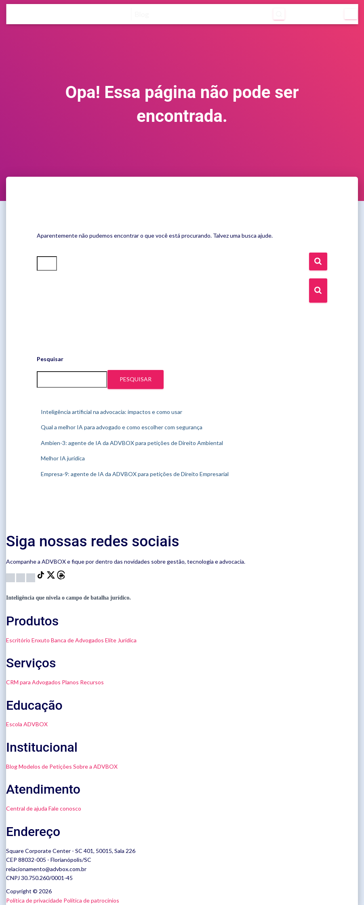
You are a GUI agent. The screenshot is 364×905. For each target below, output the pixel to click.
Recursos (92, 682)
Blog (11, 766)
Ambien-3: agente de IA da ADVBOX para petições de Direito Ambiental (132, 442)
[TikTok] (41, 577)
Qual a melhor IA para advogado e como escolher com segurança (121, 427)
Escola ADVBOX (27, 724)
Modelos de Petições (45, 766)
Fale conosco (64, 808)
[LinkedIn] (31, 577)
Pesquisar (50, 358)
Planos (70, 682)
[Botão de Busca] (318, 290)
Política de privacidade (34, 900)
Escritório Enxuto (28, 640)
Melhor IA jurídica (63, 458)
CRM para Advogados (33, 682)
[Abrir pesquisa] (279, 14)
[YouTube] (21, 577)
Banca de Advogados (77, 640)
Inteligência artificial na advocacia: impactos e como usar (111, 411)
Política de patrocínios (91, 900)
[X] (51, 577)
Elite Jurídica (121, 640)
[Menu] (351, 14)
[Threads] (61, 577)
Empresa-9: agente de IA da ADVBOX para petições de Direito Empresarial (135, 473)
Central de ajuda (26, 808)
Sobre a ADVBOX (95, 766)
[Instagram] (11, 577)
